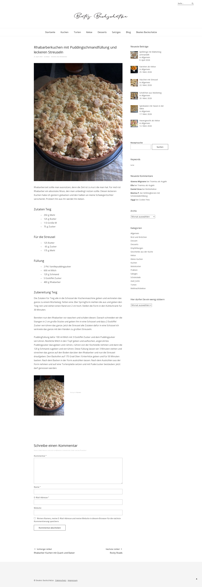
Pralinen (134, 270)
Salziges (116, 32)
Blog (128, 32)
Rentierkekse (150, 189)
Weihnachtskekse (138, 288)
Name (37, 487)
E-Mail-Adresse (41, 497)
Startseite (50, 32)
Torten (77, 32)
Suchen (160, 147)
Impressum (72, 580)
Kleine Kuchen (137, 259)
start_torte (135, 281)
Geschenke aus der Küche (142, 251)
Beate (48, 56)
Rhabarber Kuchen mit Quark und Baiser (54, 551)
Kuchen (64, 32)
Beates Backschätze (146, 32)
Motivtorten (136, 266)
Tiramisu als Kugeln (158, 181)
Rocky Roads (114, 551)
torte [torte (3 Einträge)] (132, 165)
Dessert (134, 240)
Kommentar (40, 455)
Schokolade (136, 277)
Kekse (89, 32)
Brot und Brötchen (139, 237)
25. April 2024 (38, 56)
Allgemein (135, 233)
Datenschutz (60, 580)
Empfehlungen (137, 248)
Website (37, 508)
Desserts (102, 32)
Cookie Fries (144, 199)
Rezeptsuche (137, 142)
